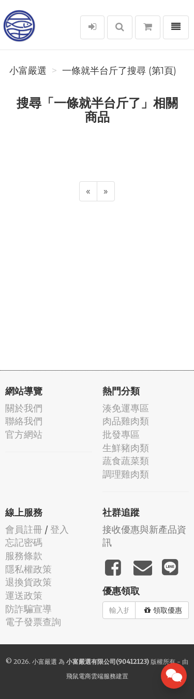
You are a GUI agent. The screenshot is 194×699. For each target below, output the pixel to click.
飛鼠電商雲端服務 (91, 676)
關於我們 (23, 408)
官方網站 (23, 434)
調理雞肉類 (125, 474)
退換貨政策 (28, 582)
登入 (59, 529)
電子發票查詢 (33, 622)
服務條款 (23, 556)
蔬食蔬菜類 (125, 461)
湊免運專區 (125, 408)
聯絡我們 (23, 421)
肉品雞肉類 (125, 421)
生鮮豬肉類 (125, 448)
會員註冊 (23, 529)
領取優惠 (163, 610)
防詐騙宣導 (28, 609)
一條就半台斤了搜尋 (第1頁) (119, 70)
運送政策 (23, 595)
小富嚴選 (28, 70)
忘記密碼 (23, 542)
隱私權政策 (28, 569)
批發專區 (121, 434)
